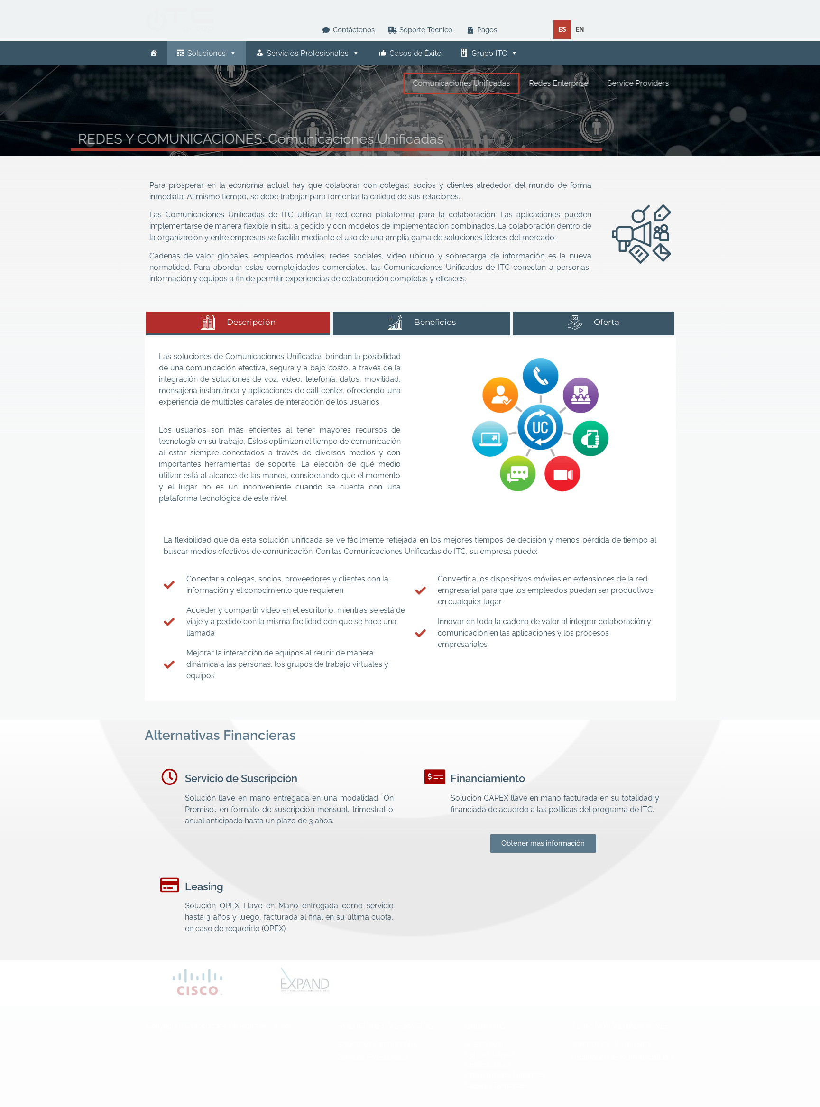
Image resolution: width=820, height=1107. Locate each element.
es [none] (562, 29)
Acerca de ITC (487, 1044)
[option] (580, 29)
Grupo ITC (494, 53)
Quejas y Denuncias (495, 1085)
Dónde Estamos (489, 1054)
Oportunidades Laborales (504, 1075)
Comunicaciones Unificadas (510, 83)
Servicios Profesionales (313, 53)
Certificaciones (487, 1065)
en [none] (580, 29)
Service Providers (687, 83)
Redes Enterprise (607, 83)
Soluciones (212, 53)
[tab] (238, 323)
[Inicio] (153, 53)
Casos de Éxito (415, 53)
